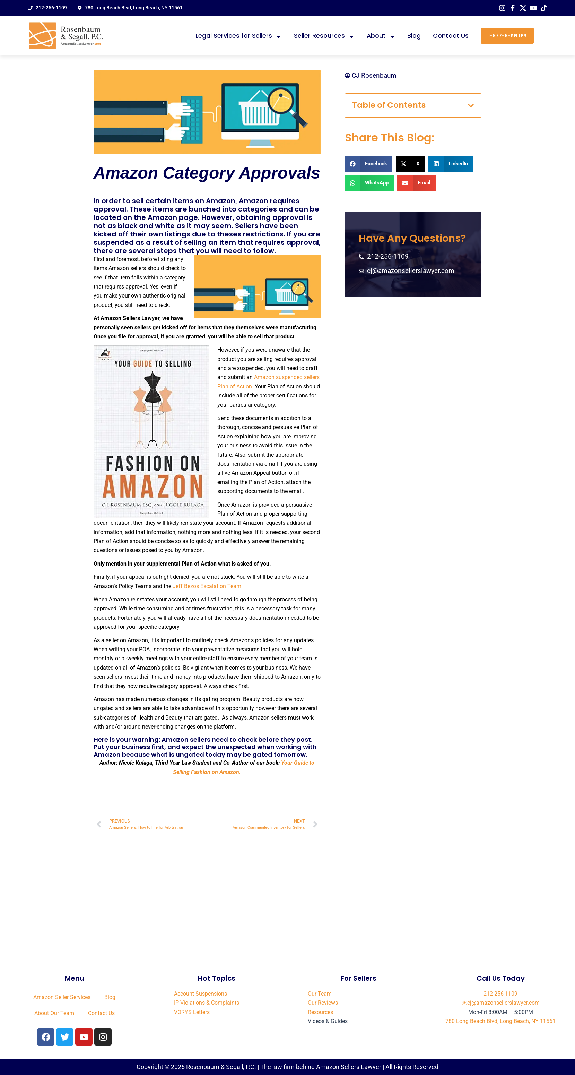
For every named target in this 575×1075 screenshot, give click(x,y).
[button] (471, 105)
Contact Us (451, 36)
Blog (414, 36)
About (381, 35)
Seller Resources (324, 35)
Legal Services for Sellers (238, 35)
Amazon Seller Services (61, 997)
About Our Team (54, 1013)
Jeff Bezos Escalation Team (206, 586)
